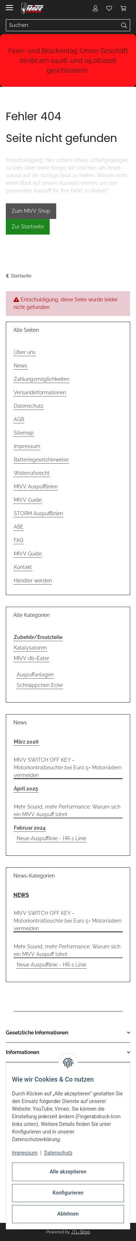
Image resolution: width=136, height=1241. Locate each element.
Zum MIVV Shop (31, 211)
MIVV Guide (28, 500)
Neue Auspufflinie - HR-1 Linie (51, 838)
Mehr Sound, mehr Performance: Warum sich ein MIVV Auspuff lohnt (67, 810)
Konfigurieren (68, 1193)
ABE (19, 527)
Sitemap (24, 433)
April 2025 (26, 789)
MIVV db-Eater (31, 658)
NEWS (21, 895)
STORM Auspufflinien (38, 513)
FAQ (18, 540)
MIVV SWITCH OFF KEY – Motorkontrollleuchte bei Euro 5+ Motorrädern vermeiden (67, 767)
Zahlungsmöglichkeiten (41, 379)
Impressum (24, 1153)
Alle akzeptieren (68, 1172)
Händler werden (33, 580)
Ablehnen (68, 1214)
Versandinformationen (40, 392)
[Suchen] (124, 25)
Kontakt (23, 567)
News (20, 366)
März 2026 (26, 742)
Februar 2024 (30, 828)
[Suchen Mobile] (62, 25)
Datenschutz (58, 1153)
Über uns (25, 352)
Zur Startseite (28, 226)
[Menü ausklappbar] (9, 4)
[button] (95, 8)
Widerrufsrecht (32, 473)
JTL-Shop (80, 1231)
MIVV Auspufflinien (36, 486)
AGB (19, 419)
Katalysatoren (30, 648)
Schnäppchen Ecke (40, 685)
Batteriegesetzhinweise (41, 460)
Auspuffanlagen (35, 675)
